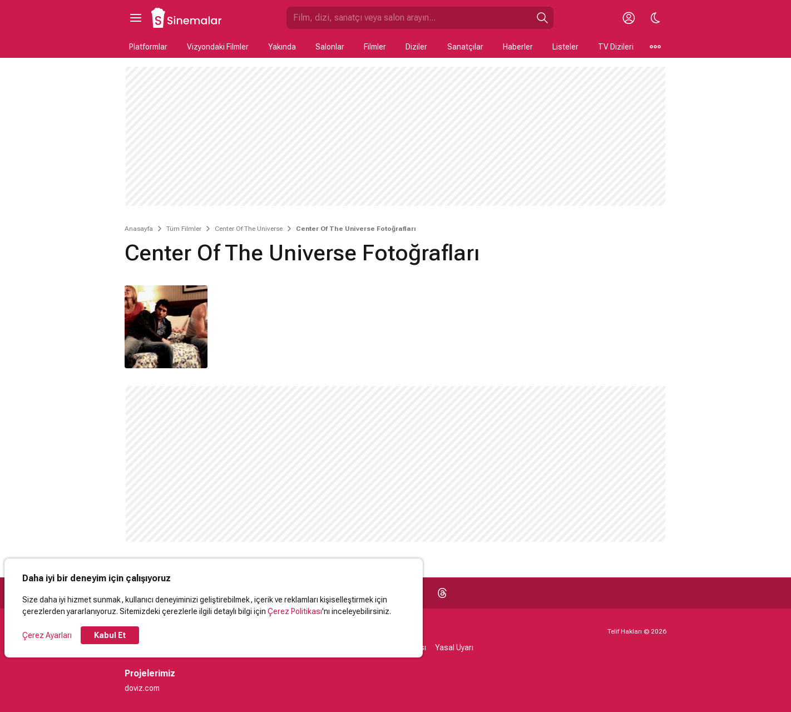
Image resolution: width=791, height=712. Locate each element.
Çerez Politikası (295, 611)
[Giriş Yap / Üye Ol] (628, 18)
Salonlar (329, 46)
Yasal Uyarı (454, 647)
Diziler (416, 46)
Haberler (518, 46)
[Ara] (542, 18)
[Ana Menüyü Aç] (136, 18)
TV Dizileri (616, 46)
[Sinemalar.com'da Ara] (408, 18)
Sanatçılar (465, 46)
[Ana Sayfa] (187, 18)
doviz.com (142, 688)
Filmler (375, 46)
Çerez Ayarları (47, 635)
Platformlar (148, 46)
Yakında (282, 46)
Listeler (565, 46)
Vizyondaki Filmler (218, 46)
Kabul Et (110, 635)
